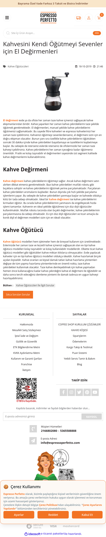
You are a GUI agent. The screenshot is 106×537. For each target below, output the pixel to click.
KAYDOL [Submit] (91, 417)
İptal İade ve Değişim (26, 336)
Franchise (26, 364)
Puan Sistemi (79, 353)
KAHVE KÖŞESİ (79, 330)
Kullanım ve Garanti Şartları (26, 358)
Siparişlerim (79, 336)
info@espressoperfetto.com (60, 443)
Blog (79, 364)
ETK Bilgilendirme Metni (26, 347)
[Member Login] (89, 18)
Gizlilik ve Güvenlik (26, 341)
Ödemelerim (79, 341)
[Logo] (48, 17)
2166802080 (49, 431)
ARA (97, 33)
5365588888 (68, 431)
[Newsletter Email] (41, 416)
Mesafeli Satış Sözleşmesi (26, 330)
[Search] (53, 33)
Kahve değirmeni (13, 181)
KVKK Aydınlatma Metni (26, 353)
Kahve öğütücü (12, 241)
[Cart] (99, 18)
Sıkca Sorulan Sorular (18, 294)
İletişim (26, 370)
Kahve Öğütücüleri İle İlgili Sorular (35, 285)
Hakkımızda (26, 324)
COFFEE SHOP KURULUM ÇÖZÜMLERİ (79, 324)
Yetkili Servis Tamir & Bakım (79, 358)
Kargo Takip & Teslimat (79, 347)
